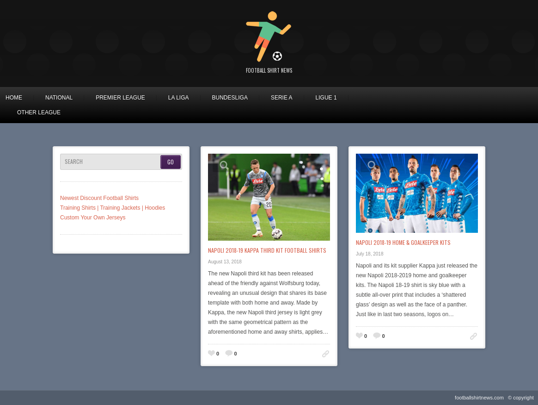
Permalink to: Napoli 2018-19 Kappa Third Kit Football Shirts (325, 353)
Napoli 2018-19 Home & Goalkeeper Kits (403, 242)
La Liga (178, 97)
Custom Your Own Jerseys (92, 217)
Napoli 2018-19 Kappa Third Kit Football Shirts (267, 250)
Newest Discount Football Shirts (99, 198)
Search (74, 161)
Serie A (282, 97)
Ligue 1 (326, 97)
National (59, 97)
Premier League (120, 97)
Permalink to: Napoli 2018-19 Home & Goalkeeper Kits (473, 336)
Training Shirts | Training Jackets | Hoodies (112, 208)
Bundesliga (230, 97)
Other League (39, 112)
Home (14, 97)
